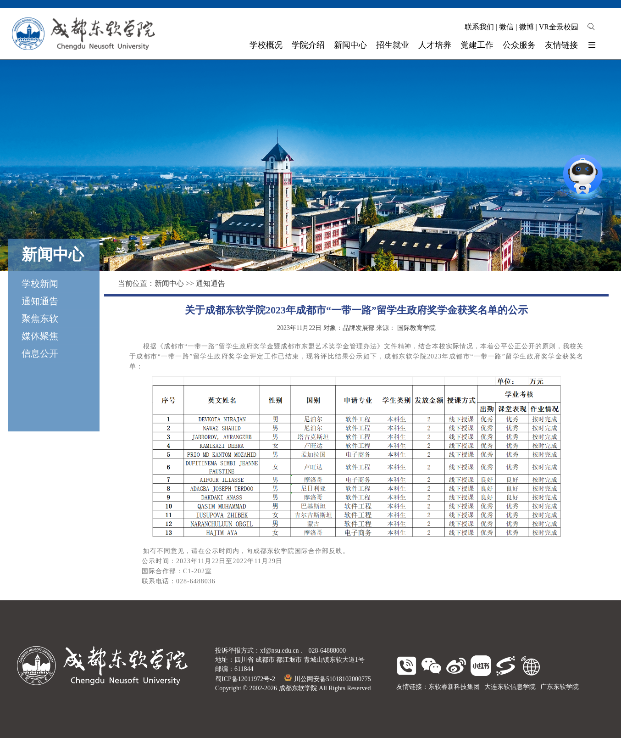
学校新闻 (40, 284)
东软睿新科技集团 (454, 686)
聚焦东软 (40, 318)
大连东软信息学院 (510, 686)
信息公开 (40, 353)
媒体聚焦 (40, 336)
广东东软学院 (559, 686)
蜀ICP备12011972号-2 (245, 679)
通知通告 (40, 301)
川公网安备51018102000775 (327, 679)
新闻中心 (169, 283)
